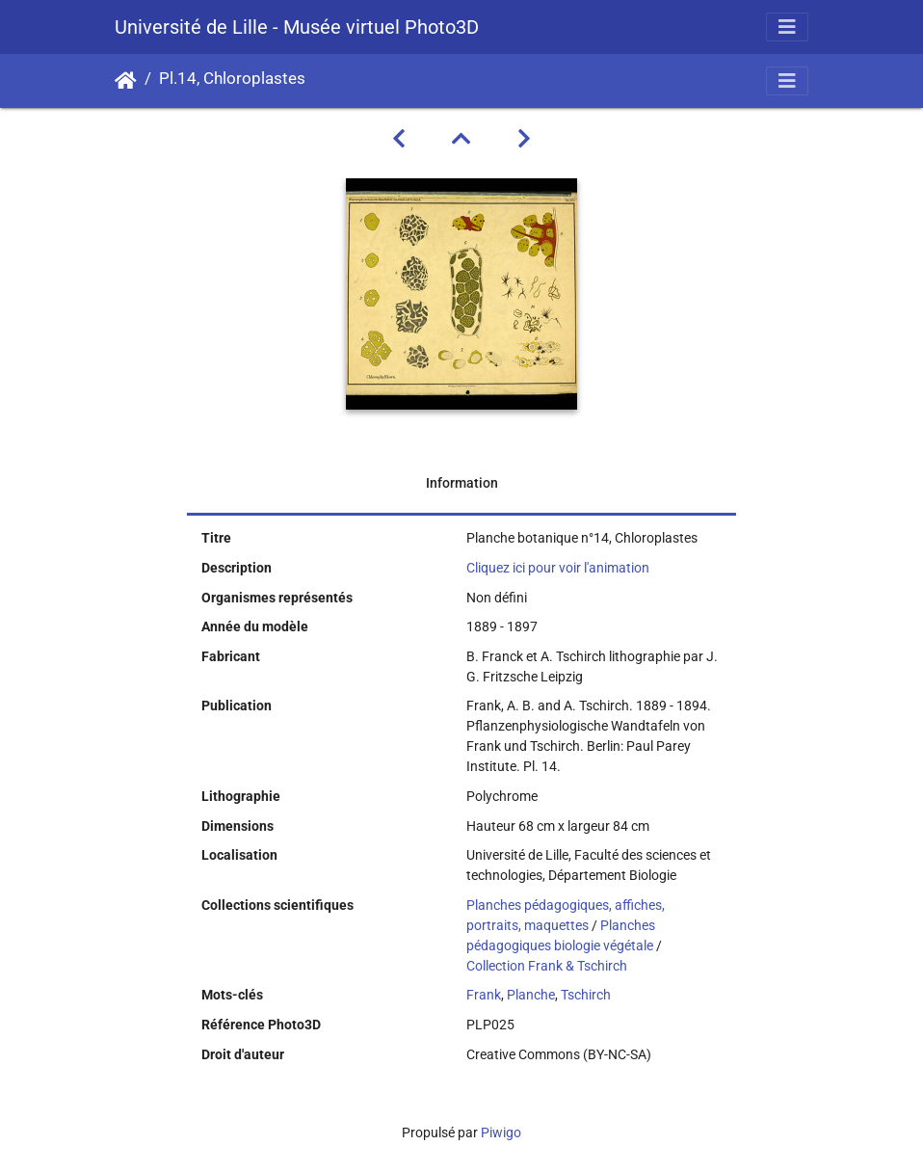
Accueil (126, 81)
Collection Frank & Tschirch (546, 965)
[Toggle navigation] (787, 27)
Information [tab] (462, 483)
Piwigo (501, 1132)
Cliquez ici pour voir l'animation (557, 567)
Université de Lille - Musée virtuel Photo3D (297, 27)
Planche (531, 994)
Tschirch (586, 994)
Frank (483, 994)
